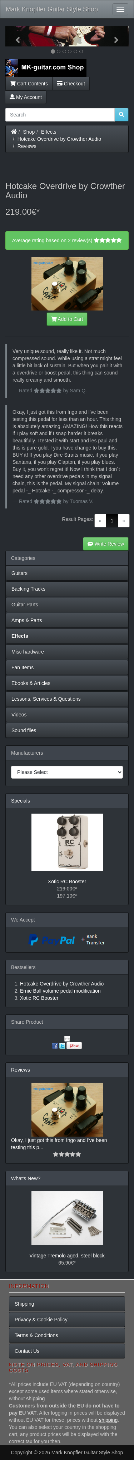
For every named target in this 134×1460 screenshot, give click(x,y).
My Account (26, 97)
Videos (19, 714)
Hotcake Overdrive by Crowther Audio (59, 139)
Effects (48, 132)
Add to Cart (67, 319)
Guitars (19, 573)
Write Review (106, 544)
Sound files (23, 730)
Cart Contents (29, 83)
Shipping (24, 1304)
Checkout (71, 83)
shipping (35, 1398)
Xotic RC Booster (67, 881)
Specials (20, 801)
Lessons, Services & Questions (46, 699)
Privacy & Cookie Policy (41, 1319)
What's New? (25, 1178)
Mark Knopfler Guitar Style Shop (52, 9)
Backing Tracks (28, 589)
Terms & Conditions (36, 1335)
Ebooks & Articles (30, 683)
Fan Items (22, 667)
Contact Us (27, 1351)
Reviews (27, 146)
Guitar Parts (24, 604)
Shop (29, 132)
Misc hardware (27, 652)
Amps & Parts (26, 620)
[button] (14, 36)
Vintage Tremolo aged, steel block (67, 1255)
